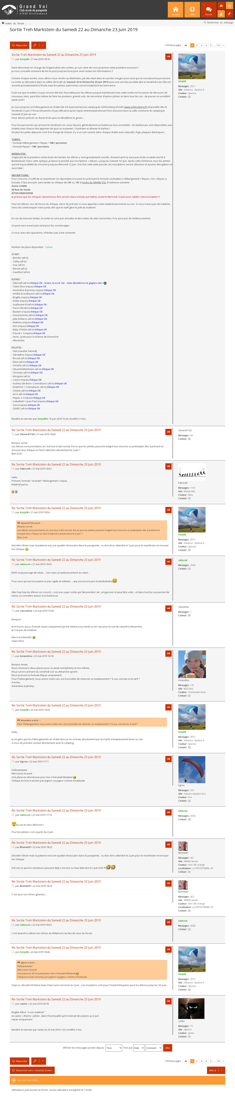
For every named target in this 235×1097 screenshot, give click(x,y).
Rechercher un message (220, 22)
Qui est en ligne (27, 1080)
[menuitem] (221, 5)
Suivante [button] (223, 45)
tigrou (181, 785)
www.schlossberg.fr (136, 107)
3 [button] (201, 45)
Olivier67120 (185, 430)
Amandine (183, 680)
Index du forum (15, 23)
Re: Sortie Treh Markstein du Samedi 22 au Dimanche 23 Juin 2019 (56, 430)
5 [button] (210, 45)
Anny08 (182, 81)
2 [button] (197, 45)
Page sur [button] (186, 45)
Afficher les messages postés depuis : (92, 1047)
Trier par (133, 1047)
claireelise (183, 607)
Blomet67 (183, 852)
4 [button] (206, 45)
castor (181, 1021)
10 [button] (218, 45)
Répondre (21, 45)
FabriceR (182, 482)
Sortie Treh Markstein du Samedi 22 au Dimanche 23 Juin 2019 (74, 29)
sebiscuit (182, 560)
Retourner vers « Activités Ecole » (34, 1070)
